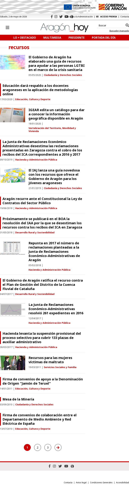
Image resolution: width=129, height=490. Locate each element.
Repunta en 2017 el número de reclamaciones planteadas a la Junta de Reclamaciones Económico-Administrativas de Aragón (54, 251)
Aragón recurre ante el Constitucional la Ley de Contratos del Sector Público (42, 201)
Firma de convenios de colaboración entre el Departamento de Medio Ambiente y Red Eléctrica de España (40, 419)
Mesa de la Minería (18, 399)
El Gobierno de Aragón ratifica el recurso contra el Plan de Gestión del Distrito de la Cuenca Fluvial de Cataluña (43, 284)
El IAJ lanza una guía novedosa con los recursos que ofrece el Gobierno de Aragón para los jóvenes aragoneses (54, 176)
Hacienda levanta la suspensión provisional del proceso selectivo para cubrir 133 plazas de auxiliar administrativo (42, 337)
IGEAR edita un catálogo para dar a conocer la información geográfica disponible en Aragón (57, 114)
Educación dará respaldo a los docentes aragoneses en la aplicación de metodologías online (40, 89)
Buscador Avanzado (119, 31)
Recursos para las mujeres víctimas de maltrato (50, 360)
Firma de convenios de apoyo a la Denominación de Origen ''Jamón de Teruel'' (43, 381)
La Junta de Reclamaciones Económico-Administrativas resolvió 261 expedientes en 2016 (56, 308)
